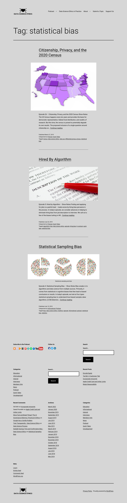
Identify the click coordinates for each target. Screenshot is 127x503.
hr (77, 226)
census (45, 139)
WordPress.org (18, 476)
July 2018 (51, 451)
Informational (51, 308)
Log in (15, 468)
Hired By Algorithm (55, 159)
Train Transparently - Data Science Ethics (26, 423)
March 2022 (52, 407)
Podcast (51, 11)
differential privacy (70, 139)
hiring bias (73, 226)
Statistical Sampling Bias (60, 246)
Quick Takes (56, 137)
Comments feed (18, 473)
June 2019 (51, 423)
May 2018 (51, 456)
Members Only (18, 384)
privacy (78, 139)
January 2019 (52, 434)
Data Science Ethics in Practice (70, 11)
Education (16, 373)
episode (67, 226)
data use (62, 139)
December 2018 (53, 437)
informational (72, 311)
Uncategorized (18, 395)
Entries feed (17, 470)
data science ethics (53, 139)
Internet (15, 379)
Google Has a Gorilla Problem (22, 420)
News (15, 387)
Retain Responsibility (89, 384)
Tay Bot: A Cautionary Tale (91, 376)
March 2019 (52, 429)
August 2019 (52, 418)
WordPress (109, 491)
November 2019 (53, 412)
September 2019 (53, 415)
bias (51, 226)
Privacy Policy (87, 491)
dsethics (60, 311)
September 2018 (53, 445)
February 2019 (52, 431)
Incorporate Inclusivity (90, 379)
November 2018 (53, 440)
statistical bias (46, 228)
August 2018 (52, 448)
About (86, 11)
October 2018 (52, 443)
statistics (44, 313)
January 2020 (52, 409)
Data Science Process (20, 426)
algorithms (46, 226)
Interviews (16, 381)
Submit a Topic (98, 11)
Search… (86, 348)
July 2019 (51, 420)
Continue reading (56, 128)
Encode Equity (87, 373)
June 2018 (51, 454)
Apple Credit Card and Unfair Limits (94, 381)
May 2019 (51, 426)
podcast (80, 226)
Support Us (110, 11)
